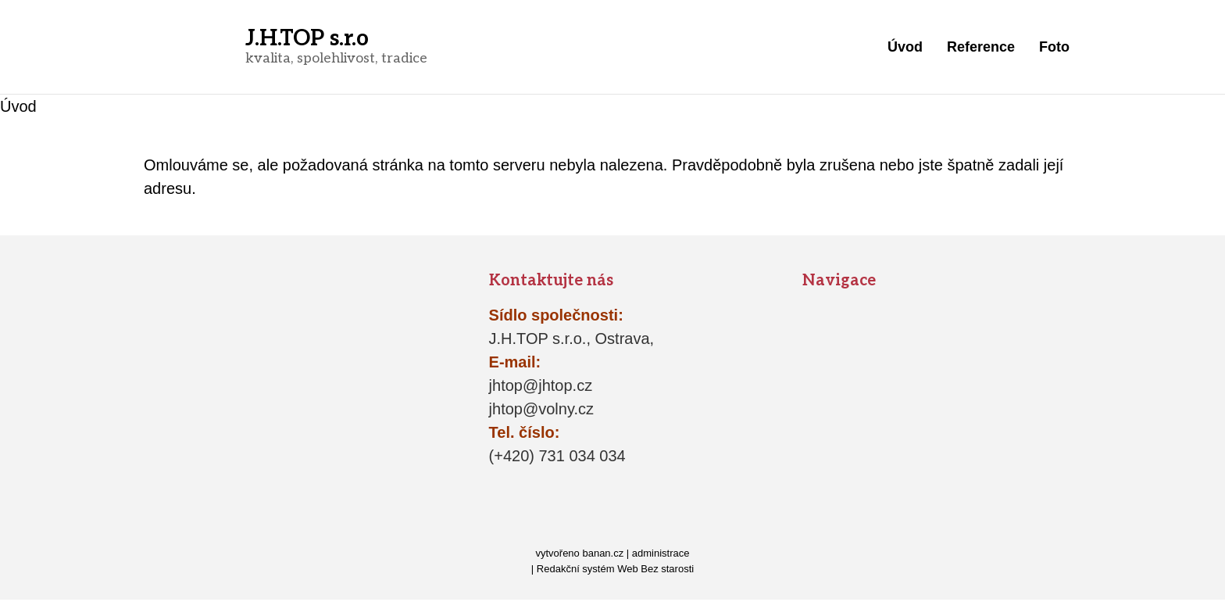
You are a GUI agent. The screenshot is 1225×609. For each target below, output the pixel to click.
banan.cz (602, 553)
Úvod (905, 47)
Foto (1054, 47)
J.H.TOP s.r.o (307, 39)
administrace (661, 553)
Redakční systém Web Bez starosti (615, 569)
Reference (981, 47)
